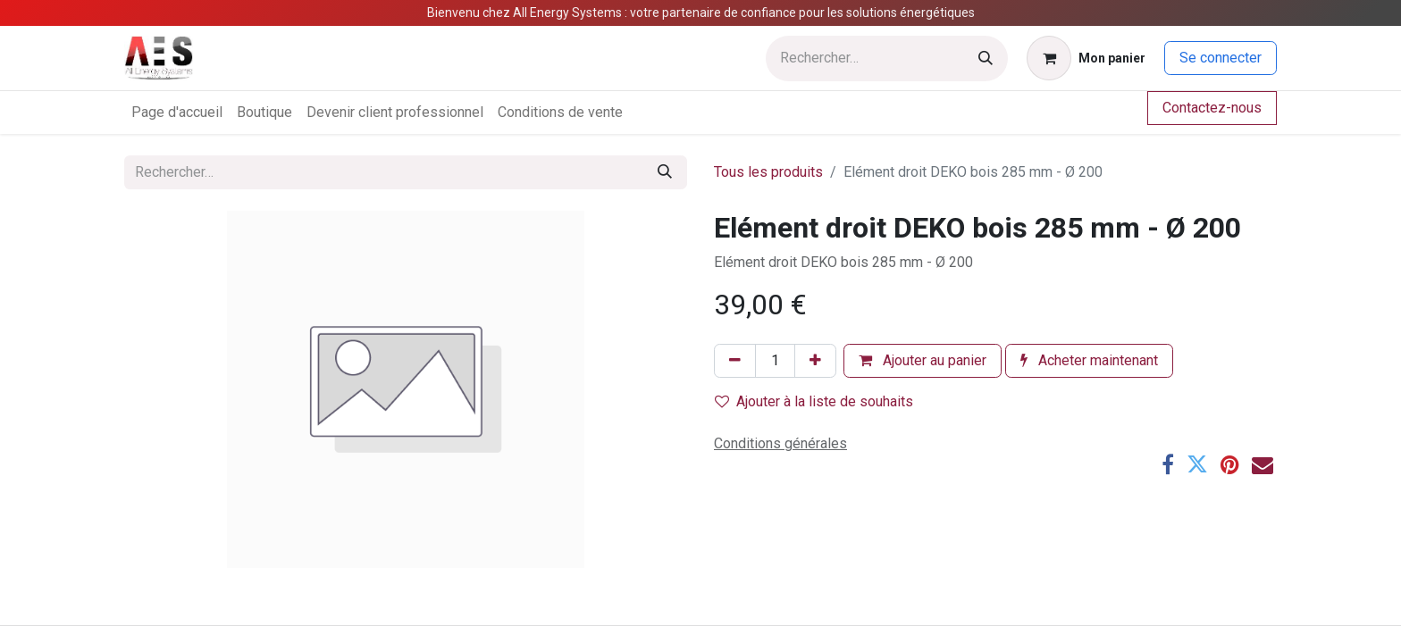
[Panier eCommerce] (1086, 58)
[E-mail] (1262, 464)
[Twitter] (1197, 464)
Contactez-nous (1212, 107)
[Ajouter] (815, 361)
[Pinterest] (1230, 464)
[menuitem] (177, 112)
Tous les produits (768, 171)
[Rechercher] (985, 58)
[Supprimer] (735, 361)
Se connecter (1220, 57)
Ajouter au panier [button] (922, 360)
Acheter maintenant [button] (1089, 360)
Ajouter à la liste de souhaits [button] (814, 401)
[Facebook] (1168, 464)
